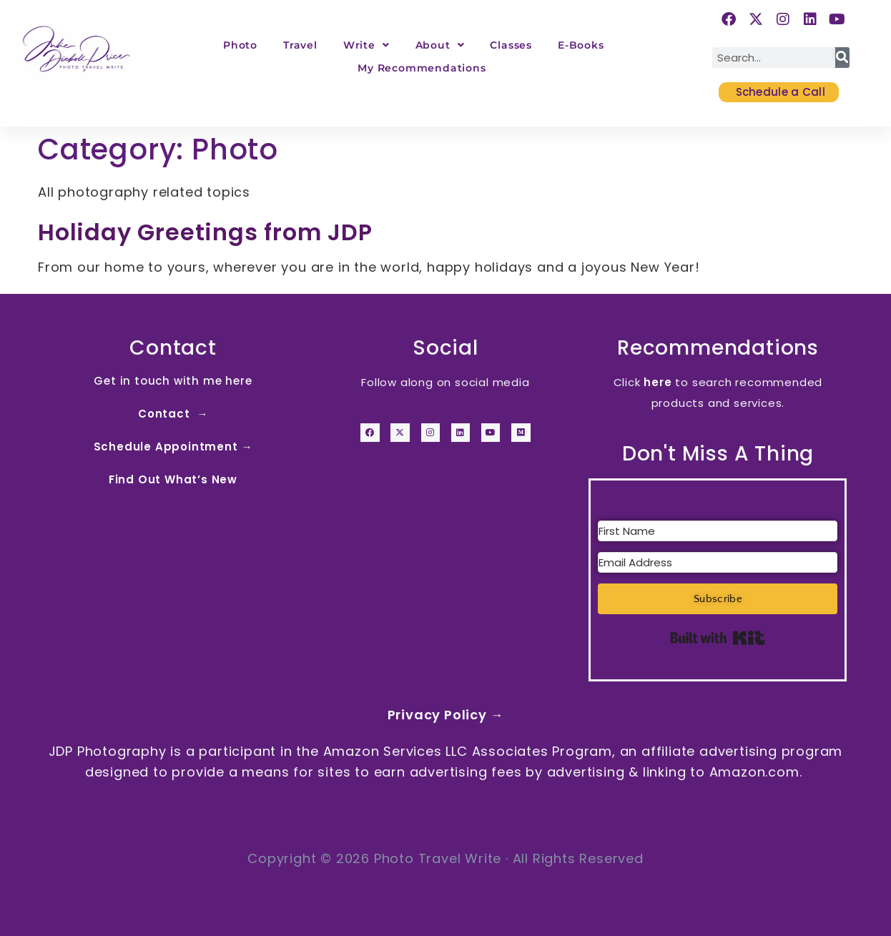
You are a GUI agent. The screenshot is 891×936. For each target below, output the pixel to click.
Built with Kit (717, 638)
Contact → (173, 413)
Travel (300, 45)
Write (366, 45)
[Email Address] (717, 562)
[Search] (842, 57)
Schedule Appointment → (173, 446)
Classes (511, 45)
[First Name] (717, 531)
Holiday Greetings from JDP (205, 232)
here (657, 382)
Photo (240, 45)
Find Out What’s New (173, 479)
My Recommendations (422, 67)
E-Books (581, 45)
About (440, 45)
